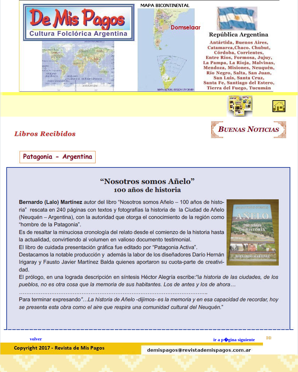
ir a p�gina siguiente (234, 339)
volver (36, 339)
